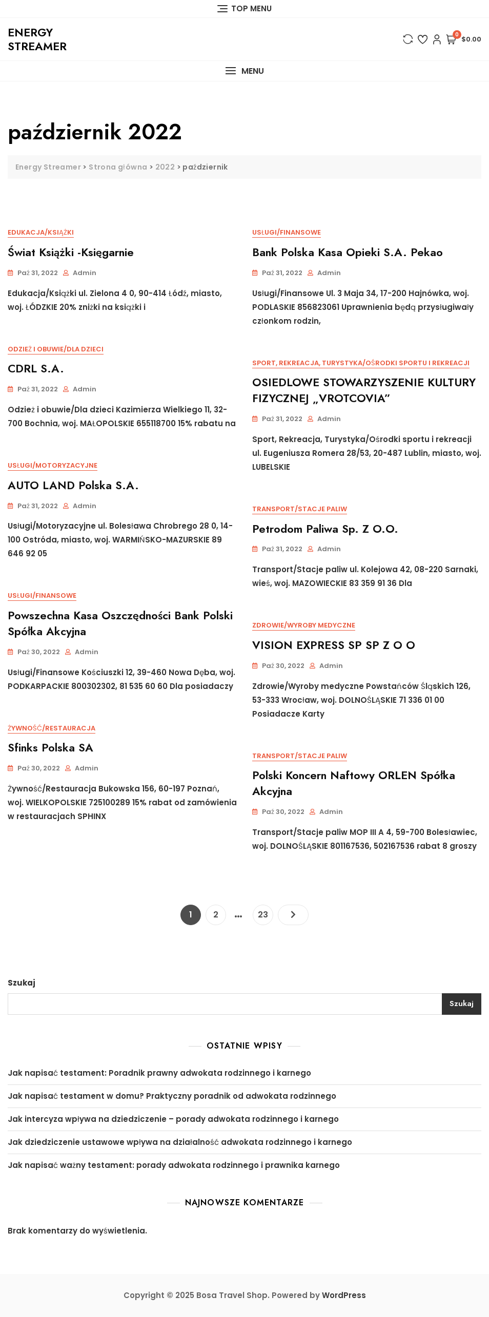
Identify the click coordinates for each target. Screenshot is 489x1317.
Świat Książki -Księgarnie (71, 252)
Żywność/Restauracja (51, 728)
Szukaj (21, 982)
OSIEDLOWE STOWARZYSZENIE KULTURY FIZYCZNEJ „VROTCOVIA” (364, 390)
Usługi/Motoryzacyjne (52, 465)
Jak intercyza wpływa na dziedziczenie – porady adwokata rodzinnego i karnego (173, 1119)
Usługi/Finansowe (286, 232)
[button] (244, 71)
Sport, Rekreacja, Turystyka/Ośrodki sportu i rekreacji (361, 363)
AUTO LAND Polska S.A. (73, 485)
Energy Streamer (37, 39)
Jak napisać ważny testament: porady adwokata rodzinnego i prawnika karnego (174, 1165)
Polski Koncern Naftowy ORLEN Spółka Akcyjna (353, 783)
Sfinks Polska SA (50, 747)
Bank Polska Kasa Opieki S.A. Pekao (347, 252)
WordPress (344, 1295)
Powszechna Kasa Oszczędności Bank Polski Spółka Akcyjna (120, 623)
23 (265, 913)
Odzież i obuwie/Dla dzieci (56, 349)
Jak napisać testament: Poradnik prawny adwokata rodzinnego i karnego (159, 1073)
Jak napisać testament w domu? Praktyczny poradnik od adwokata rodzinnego (172, 1096)
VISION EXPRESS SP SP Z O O (333, 645)
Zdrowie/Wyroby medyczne (303, 625)
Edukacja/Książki (41, 232)
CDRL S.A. (36, 368)
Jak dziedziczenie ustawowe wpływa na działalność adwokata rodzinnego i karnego (180, 1142)
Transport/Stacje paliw (299, 509)
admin (84, 273)
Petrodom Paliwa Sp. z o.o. (325, 528)
